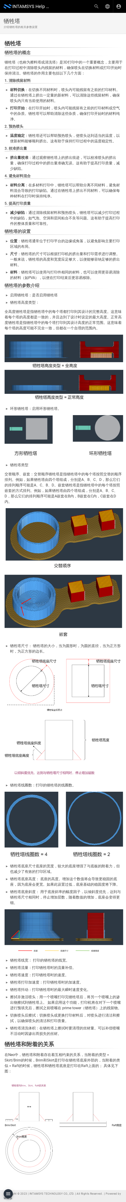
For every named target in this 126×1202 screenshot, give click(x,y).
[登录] (118, 6)
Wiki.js (8, 1198)
